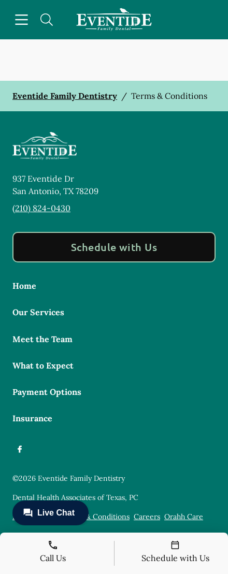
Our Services (38, 312)
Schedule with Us (114, 247)
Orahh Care (183, 516)
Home (24, 286)
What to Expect (43, 365)
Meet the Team (42, 339)
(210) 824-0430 (41, 208)
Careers (147, 516)
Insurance (32, 418)
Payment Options (46, 392)
